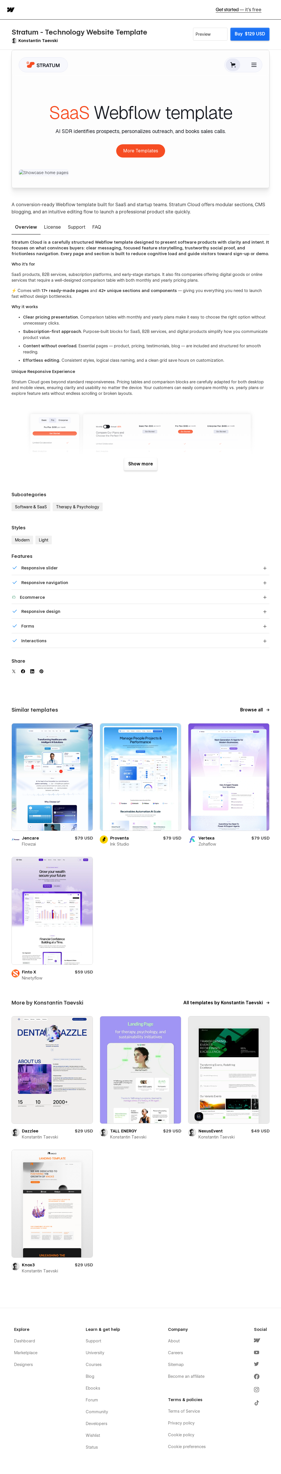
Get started (238, 10)
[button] (273, 9)
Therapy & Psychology (77, 507)
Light (43, 540)
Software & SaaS (31, 507)
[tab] (26, 227)
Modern (22, 540)
